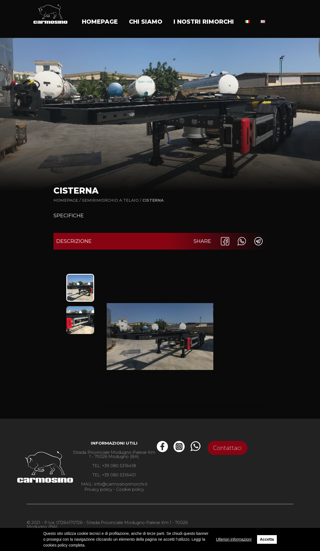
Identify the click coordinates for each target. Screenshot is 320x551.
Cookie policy (130, 489)
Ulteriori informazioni (233, 539)
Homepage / (67, 200)
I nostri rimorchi (204, 21)
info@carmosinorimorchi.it (120, 484)
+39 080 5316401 (119, 474)
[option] (80, 288)
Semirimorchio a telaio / (112, 200)
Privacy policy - (99, 489)
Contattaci (227, 448)
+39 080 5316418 (119, 465)
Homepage (100, 21)
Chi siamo (145, 21)
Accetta (267, 539)
